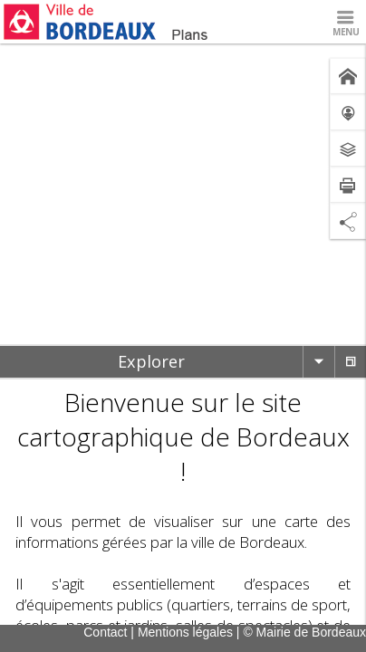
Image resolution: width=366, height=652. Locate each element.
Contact (105, 632)
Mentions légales (185, 632)
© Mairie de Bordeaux (304, 632)
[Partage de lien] (348, 221)
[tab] (151, 362)
